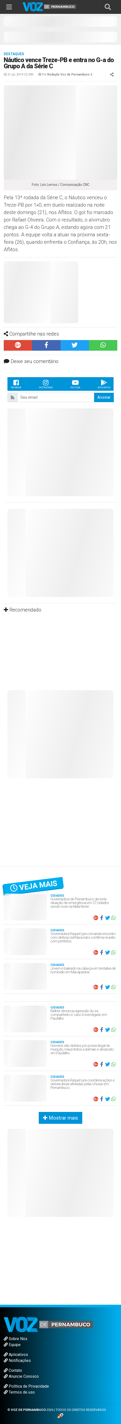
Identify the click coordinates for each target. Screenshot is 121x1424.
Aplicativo (104, 384)
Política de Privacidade (26, 1386)
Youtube (75, 384)
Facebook (16, 384)
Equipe (12, 1344)
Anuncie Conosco (21, 1376)
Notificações (17, 1360)
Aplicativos (16, 1354)
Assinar (104, 397)
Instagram (46, 384)
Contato (13, 1370)
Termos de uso (19, 1392)
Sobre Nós (15, 1338)
